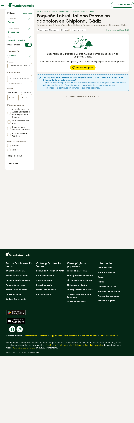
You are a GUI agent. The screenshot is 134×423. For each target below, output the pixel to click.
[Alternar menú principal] (2, 4)
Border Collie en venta (16, 356)
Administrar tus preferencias (24, 415)
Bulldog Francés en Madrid (80, 342)
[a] (26, 164)
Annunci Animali (89, 402)
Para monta (15, 45)
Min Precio (12, 159)
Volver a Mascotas (15, 17)
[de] (13, 164)
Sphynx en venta (44, 347)
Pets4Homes (31, 402)
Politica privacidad (106, 339)
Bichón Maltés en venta (16, 342)
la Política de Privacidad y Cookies (86, 412)
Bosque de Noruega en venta (50, 337)
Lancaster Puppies (109, 402)
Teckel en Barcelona (77, 337)
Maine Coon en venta (46, 356)
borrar (29, 51)
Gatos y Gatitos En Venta (48, 331)
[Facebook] (12, 396)
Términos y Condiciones (56, 412)
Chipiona (65, 30)
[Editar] (29, 123)
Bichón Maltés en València (79, 347)
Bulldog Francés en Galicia (80, 356)
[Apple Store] (15, 387)
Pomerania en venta (15, 352)
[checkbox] (8, 70)
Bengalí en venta (44, 352)
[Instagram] (19, 396)
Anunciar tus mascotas (109, 358)
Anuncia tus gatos (106, 367)
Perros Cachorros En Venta (18, 331)
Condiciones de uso (107, 353)
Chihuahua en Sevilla (77, 352)
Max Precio (26, 159)
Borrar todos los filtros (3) (117, 30)
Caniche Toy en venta (15, 366)
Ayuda (101, 344)
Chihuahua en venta (15, 337)
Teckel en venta (13, 361)
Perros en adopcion (76, 368)
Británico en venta (45, 342)
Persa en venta (43, 361)
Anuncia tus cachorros (108, 363)
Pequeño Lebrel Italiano (48, 30)
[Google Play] (16, 379)
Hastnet (43, 402)
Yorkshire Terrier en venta (17, 347)
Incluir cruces (79, 30)
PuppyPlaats (56, 402)
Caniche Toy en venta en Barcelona (79, 362)
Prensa (101, 348)
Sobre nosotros (105, 334)
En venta (14, 33)
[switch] (19, 56)
